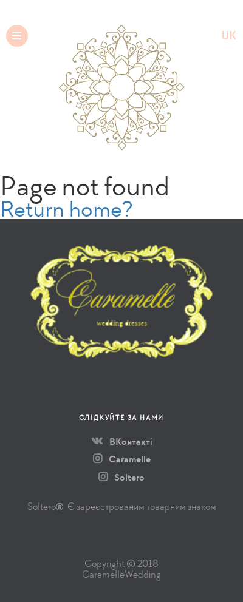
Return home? (66, 209)
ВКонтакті (121, 442)
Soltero (121, 478)
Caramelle (122, 459)
